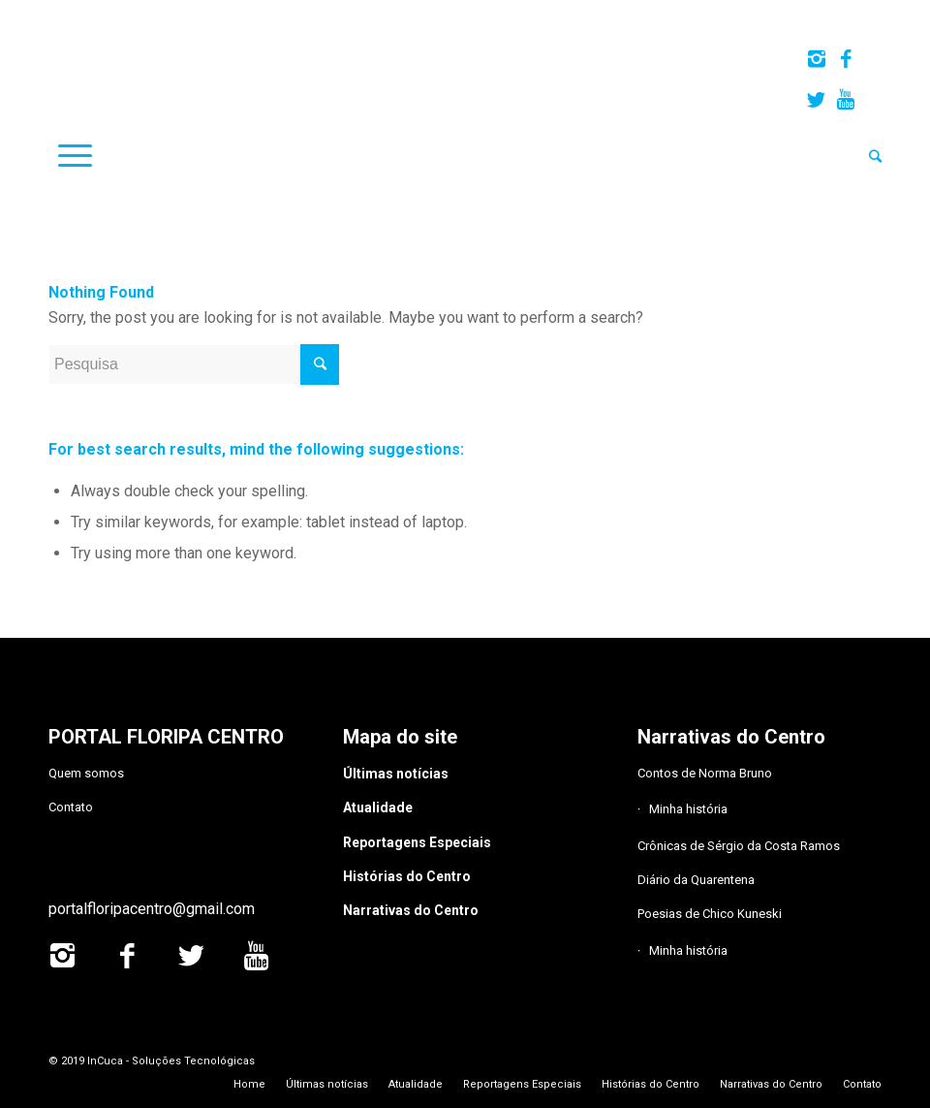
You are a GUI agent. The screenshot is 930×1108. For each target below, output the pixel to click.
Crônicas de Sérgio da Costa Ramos (738, 846)
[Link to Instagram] (816, 59)
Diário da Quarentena (696, 879)
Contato (70, 807)
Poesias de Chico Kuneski (709, 913)
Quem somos (86, 773)
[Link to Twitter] (816, 99)
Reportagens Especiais (417, 842)
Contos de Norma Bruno (704, 773)
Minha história (688, 809)
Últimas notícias (396, 773)
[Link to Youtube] (845, 99)
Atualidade (378, 807)
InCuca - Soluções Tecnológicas (171, 1061)
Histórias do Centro (407, 876)
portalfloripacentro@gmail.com (151, 909)
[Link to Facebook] (845, 59)
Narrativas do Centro (411, 910)
